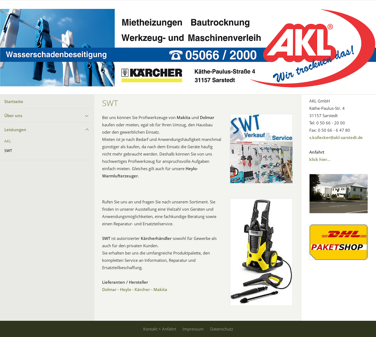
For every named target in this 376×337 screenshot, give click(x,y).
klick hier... (319, 159)
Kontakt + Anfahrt (159, 329)
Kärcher (142, 289)
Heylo (125, 289)
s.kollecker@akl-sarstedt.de (336, 137)
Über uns (13, 115)
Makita (160, 289)
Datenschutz (221, 329)
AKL (7, 141)
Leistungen (15, 129)
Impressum (193, 329)
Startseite (13, 101)
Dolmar (109, 289)
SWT (8, 150)
